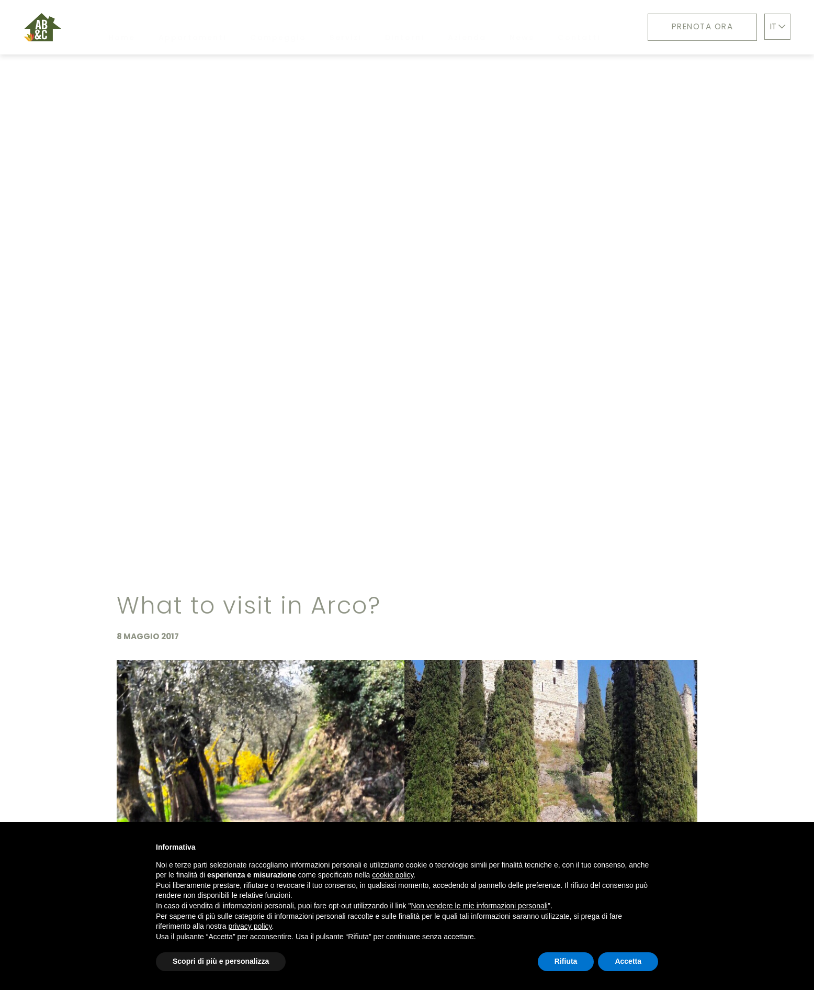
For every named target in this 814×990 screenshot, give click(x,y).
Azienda (467, 27)
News (523, 26)
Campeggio (278, 27)
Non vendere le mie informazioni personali (479, 906)
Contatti (579, 27)
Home (121, 27)
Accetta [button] (628, 961)
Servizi (345, 27)
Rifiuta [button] (566, 961)
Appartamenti (193, 27)
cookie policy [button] (392, 875)
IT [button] (777, 26)
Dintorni (404, 27)
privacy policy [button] (250, 926)
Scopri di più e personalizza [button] (221, 961)
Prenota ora (702, 26)
